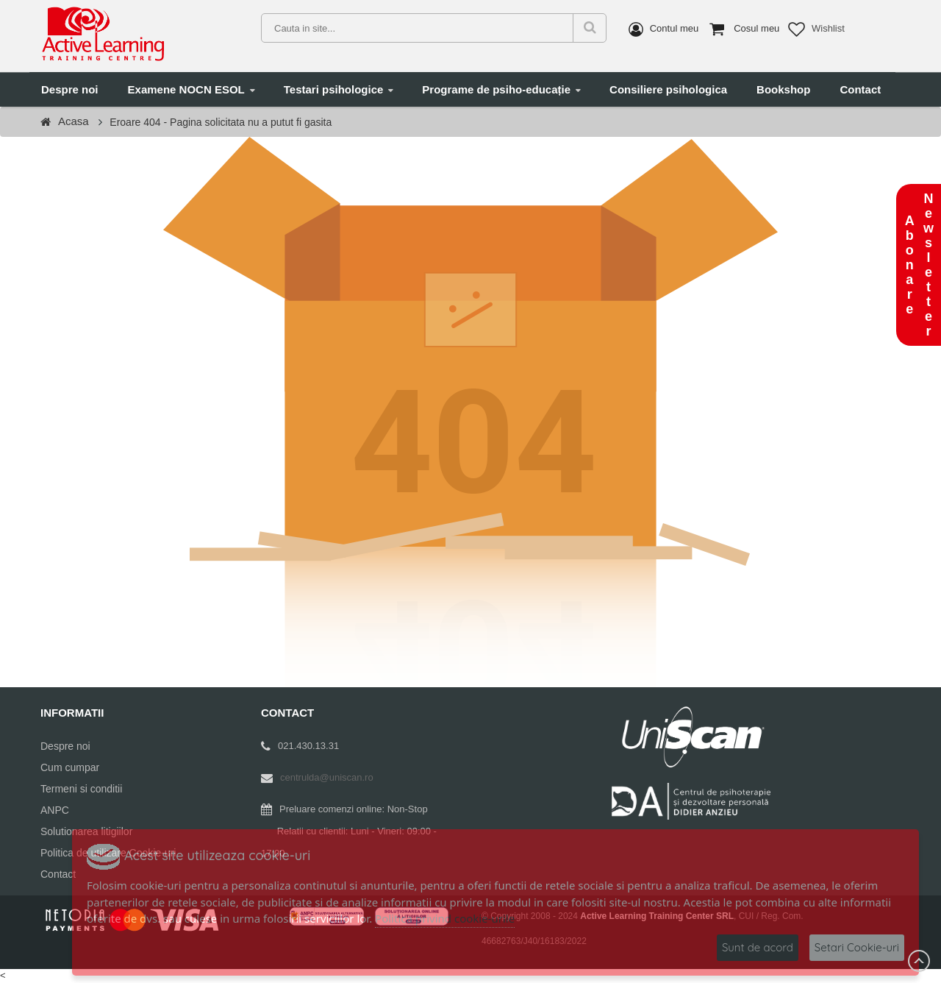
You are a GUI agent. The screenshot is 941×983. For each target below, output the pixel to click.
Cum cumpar (69, 767)
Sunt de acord (757, 947)
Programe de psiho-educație (496, 89)
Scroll (919, 961)
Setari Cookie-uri (857, 947)
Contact (860, 89)
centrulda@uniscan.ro (326, 777)
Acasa (73, 121)
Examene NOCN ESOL (186, 89)
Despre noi (70, 89)
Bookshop (783, 89)
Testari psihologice (334, 89)
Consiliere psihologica (668, 89)
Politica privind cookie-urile (445, 918)
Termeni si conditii (81, 789)
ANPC (54, 810)
